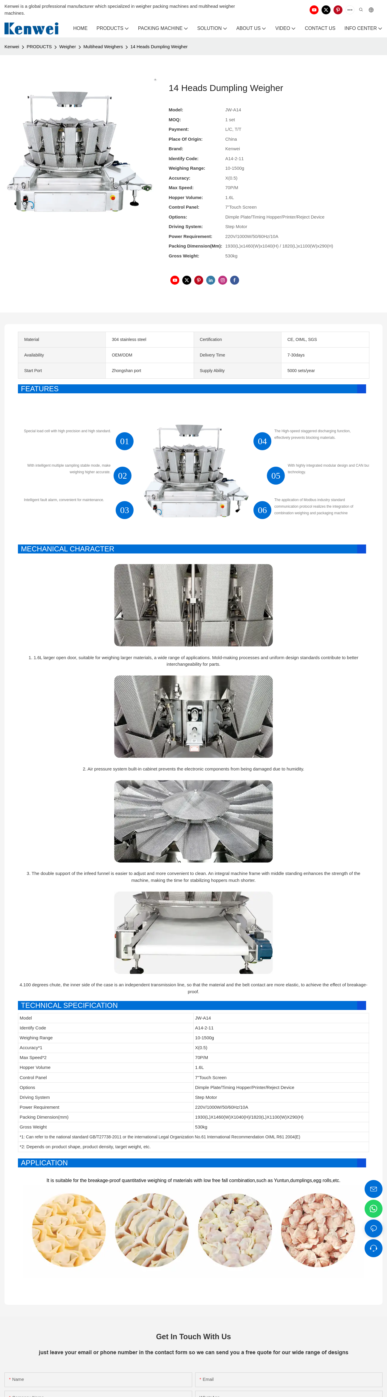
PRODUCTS (39, 46)
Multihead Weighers (103, 46)
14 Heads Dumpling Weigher (159, 46)
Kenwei (11, 46)
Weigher (67, 46)
